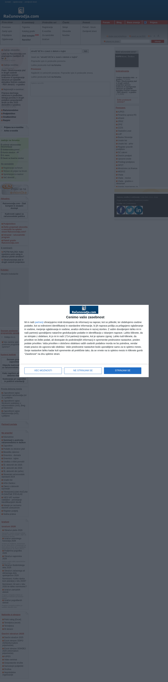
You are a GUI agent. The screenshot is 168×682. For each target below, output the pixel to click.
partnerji (39, 322)
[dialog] (84, 341)
